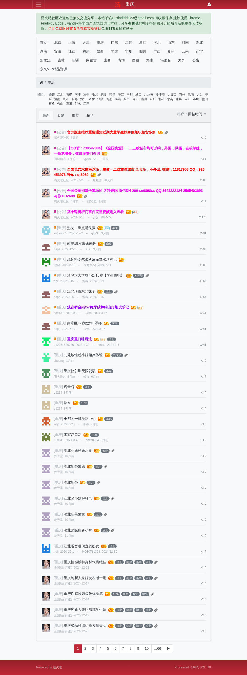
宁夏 (128, 51)
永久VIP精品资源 (53, 69)
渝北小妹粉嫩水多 (78, 450)
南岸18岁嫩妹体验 (81, 243)
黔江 (83, 99)
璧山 (205, 99)
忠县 (170, 99)
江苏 (128, 42)
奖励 (60, 115)
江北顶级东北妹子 (81, 291)
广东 (114, 42)
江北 (60, 94)
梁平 (127, 99)
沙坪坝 (160, 94)
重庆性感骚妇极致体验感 (83, 594)
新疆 (75, 60)
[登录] (209, 4)
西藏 (135, 60)
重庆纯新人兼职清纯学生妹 (85, 610)
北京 (57, 42)
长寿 (75, 99)
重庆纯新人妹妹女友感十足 (85, 578)
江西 (71, 51)
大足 (200, 94)
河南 (185, 42)
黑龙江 (45, 60)
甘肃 (114, 51)
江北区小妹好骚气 (78, 498)
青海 (121, 60)
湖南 (43, 51)
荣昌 (112, 94)
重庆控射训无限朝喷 (80, 371)
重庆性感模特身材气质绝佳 (85, 562)
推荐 (75, 115)
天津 (86, 42)
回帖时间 (195, 114)
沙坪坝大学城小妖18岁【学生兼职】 (95, 275)
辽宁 (199, 51)
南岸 (69, 94)
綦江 (66, 99)
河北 (156, 42)
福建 (86, 51)
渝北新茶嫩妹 (74, 466)
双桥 (92, 99)
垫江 (121, 94)
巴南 (191, 94)
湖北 (199, 42)
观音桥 (69, 387)
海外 (181, 60)
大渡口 (172, 94)
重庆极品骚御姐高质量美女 (85, 625)
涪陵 (100, 99)
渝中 (86, 94)
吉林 (61, 60)
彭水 (78, 103)
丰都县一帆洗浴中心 (80, 419)
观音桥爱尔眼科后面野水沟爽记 (92, 259)
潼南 (57, 99)
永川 (153, 99)
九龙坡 (148, 94)
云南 (185, 51)
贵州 (171, 51)
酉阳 (69, 103)
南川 (144, 99)
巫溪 (118, 99)
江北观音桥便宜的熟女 (81, 546)
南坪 (78, 94)
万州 (182, 94)
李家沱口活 (72, 435)
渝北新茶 (71, 482)
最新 (46, 115)
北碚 (161, 99)
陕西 (100, 51)
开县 (179, 99)
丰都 (130, 94)
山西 (107, 60)
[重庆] (61, 228)
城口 (138, 94)
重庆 (100, 42)
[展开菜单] (38, 4)
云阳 (187, 99)
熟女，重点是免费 (81, 228)
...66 (157, 648)
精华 (90, 115)
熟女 (67, 403)
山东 (171, 42)
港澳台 (165, 60)
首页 (43, 42)
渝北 (95, 94)
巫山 (196, 99)
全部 (52, 94)
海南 (149, 60)
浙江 (142, 42)
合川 (135, 99)
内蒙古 (91, 60)
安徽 (57, 51)
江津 (86, 103)
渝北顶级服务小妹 (78, 530)
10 (147, 648)
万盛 (109, 99)
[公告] (61, 132)
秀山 (60, 103)
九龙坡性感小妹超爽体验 (83, 355)
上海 (71, 42)
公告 (195, 60)
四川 (142, 51)
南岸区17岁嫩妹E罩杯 (84, 323)
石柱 (52, 103)
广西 (156, 51)
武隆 (103, 94)
